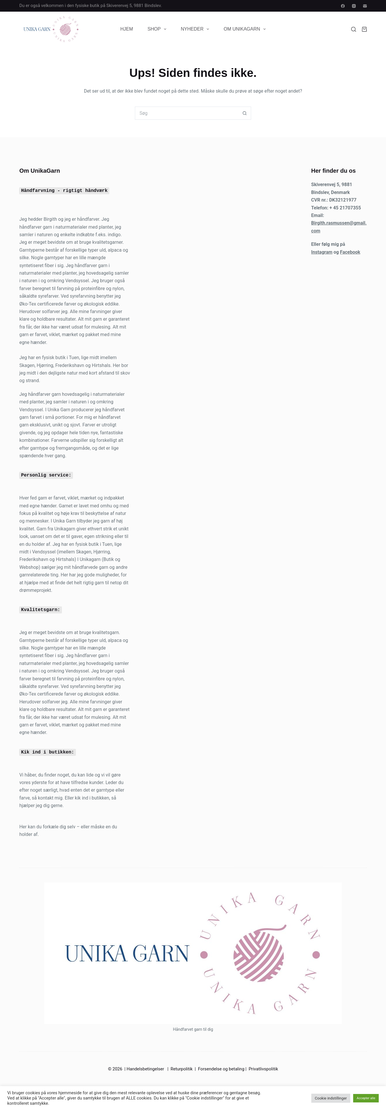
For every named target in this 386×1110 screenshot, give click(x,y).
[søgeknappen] (244, 113)
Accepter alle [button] (366, 1098)
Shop (158, 29)
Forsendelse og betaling (221, 1069)
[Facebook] (343, 6)
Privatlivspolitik (263, 1069)
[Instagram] (354, 6)
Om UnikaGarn (246, 29)
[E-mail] (365, 6)
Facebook (350, 252)
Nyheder (196, 29)
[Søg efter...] (186, 113)
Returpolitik (182, 1069)
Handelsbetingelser (146, 1069)
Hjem (126, 29)
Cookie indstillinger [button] (331, 1098)
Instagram (322, 252)
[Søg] (353, 29)
